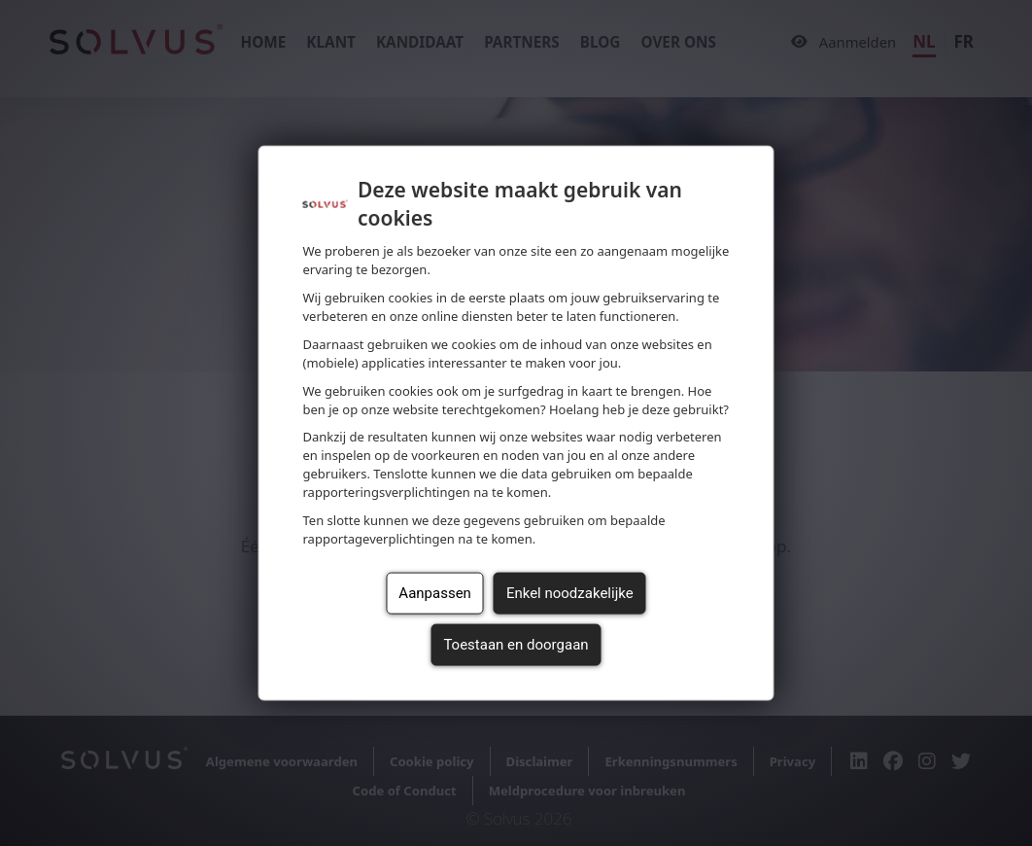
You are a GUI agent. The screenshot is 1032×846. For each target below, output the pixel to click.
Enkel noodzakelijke (570, 593)
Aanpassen (434, 593)
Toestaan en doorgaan (515, 644)
